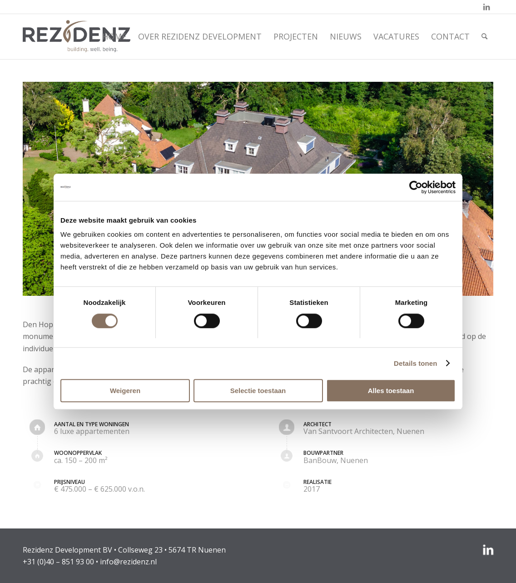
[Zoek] (484, 36)
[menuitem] (114, 36)
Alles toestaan (391, 390)
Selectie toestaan (258, 390)
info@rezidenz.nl (128, 562)
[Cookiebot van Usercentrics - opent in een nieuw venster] (416, 187)
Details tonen (415, 363)
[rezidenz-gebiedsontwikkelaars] (76, 36)
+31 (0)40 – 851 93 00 (58, 562)
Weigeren (125, 390)
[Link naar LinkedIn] (486, 7)
